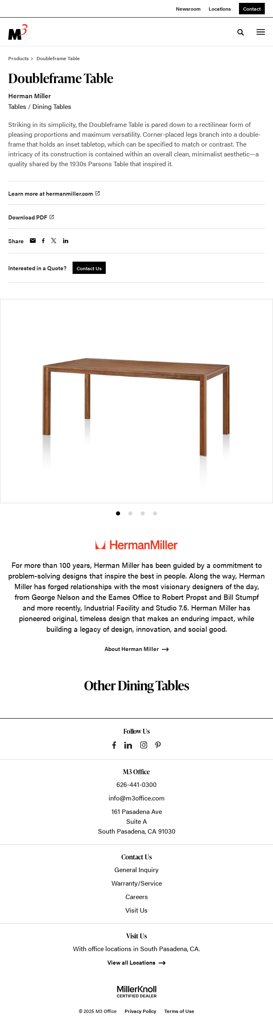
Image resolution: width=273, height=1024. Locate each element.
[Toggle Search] (240, 32)
